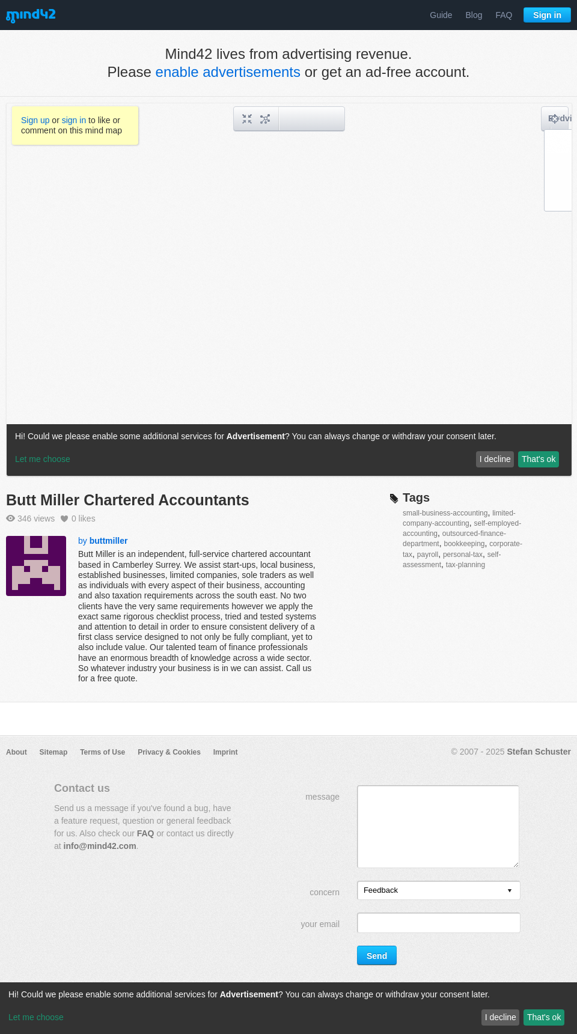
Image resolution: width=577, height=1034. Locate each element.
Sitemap (54, 752)
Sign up (35, 120)
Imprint (225, 752)
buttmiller (109, 541)
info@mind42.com (100, 846)
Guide (441, 15)
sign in (74, 120)
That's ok (544, 1017)
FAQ (503, 15)
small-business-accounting (445, 513)
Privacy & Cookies (169, 752)
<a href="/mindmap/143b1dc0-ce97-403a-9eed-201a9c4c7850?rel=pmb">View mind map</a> (289, 289)
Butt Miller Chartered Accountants (127, 499)
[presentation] (510, 891)
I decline (500, 1017)
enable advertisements (228, 72)
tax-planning (465, 565)
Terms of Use (102, 752)
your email (320, 924)
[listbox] (439, 890)
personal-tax (463, 554)
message (322, 796)
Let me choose (36, 1017)
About (16, 752)
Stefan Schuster (539, 751)
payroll (427, 554)
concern (325, 892)
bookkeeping (464, 544)
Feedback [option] (381, 890)
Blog (474, 15)
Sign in (547, 15)
